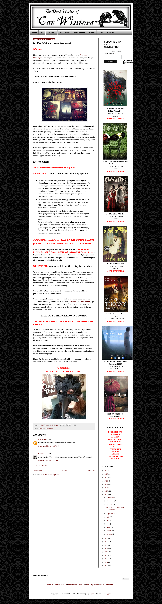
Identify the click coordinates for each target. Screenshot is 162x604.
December (110, 497)
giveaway (42, 428)
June (108, 520)
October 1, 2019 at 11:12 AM (48, 460)
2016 (106, 545)
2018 (106, 538)
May (108, 524)
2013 (106, 555)
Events (92, 32)
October (110, 504)
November (110, 501)
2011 (106, 562)
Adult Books (65, 32)
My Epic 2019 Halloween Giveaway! (115, 508)
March (109, 530)
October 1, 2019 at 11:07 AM (48, 446)
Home (34, 32)
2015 (106, 548)
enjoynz (92, 594)
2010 (106, 565)
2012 (106, 559)
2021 (106, 488)
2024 (106, 477)
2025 (106, 474)
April (109, 527)
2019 (106, 494)
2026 (106, 471)
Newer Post (38, 470)
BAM (102, 585)
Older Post (90, 470)
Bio (42, 32)
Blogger (107, 594)
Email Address (110, 54)
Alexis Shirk (42, 439)
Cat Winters (44, 425)
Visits (101, 32)
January (109, 534)
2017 (106, 542)
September (111, 513)
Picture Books (79, 32)
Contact (110, 32)
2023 (106, 481)
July (108, 517)
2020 (106, 491)
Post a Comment (41, 465)
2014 (106, 552)
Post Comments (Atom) (51, 475)
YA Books (51, 32)
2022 (106, 484)
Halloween (49, 428)
